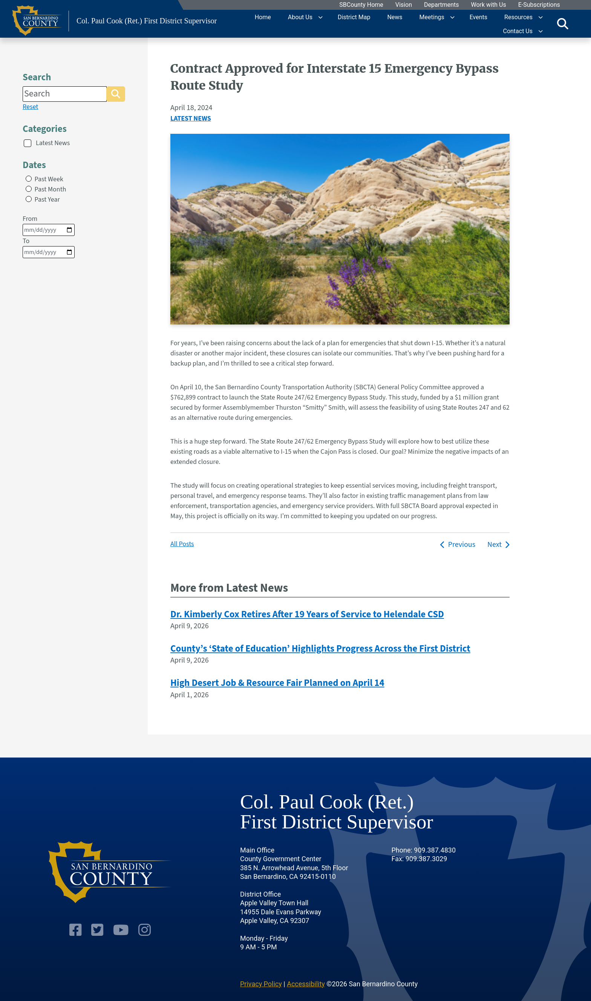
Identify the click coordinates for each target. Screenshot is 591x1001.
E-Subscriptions (539, 5)
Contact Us (518, 30)
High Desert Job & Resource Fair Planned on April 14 (277, 683)
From (49, 225)
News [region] (394, 16)
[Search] (65, 93)
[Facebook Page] (77, 908)
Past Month (50, 189)
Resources (518, 16)
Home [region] (263, 16)
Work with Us (488, 5)
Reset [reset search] (30, 107)
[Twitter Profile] (98, 908)
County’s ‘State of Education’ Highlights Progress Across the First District (320, 648)
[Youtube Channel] (120, 908)
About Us (300, 16)
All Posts (182, 544)
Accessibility (306, 960)
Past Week (49, 179)
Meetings (432, 16)
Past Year (47, 199)
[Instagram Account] (143, 908)
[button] (115, 93)
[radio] (29, 179)
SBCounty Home (362, 5)
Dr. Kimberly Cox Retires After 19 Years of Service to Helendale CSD (307, 614)
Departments (441, 5)
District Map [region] (354, 16)
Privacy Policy (261, 960)
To (49, 247)
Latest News (53, 143)
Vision (403, 5)
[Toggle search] (562, 24)
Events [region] (478, 16)
